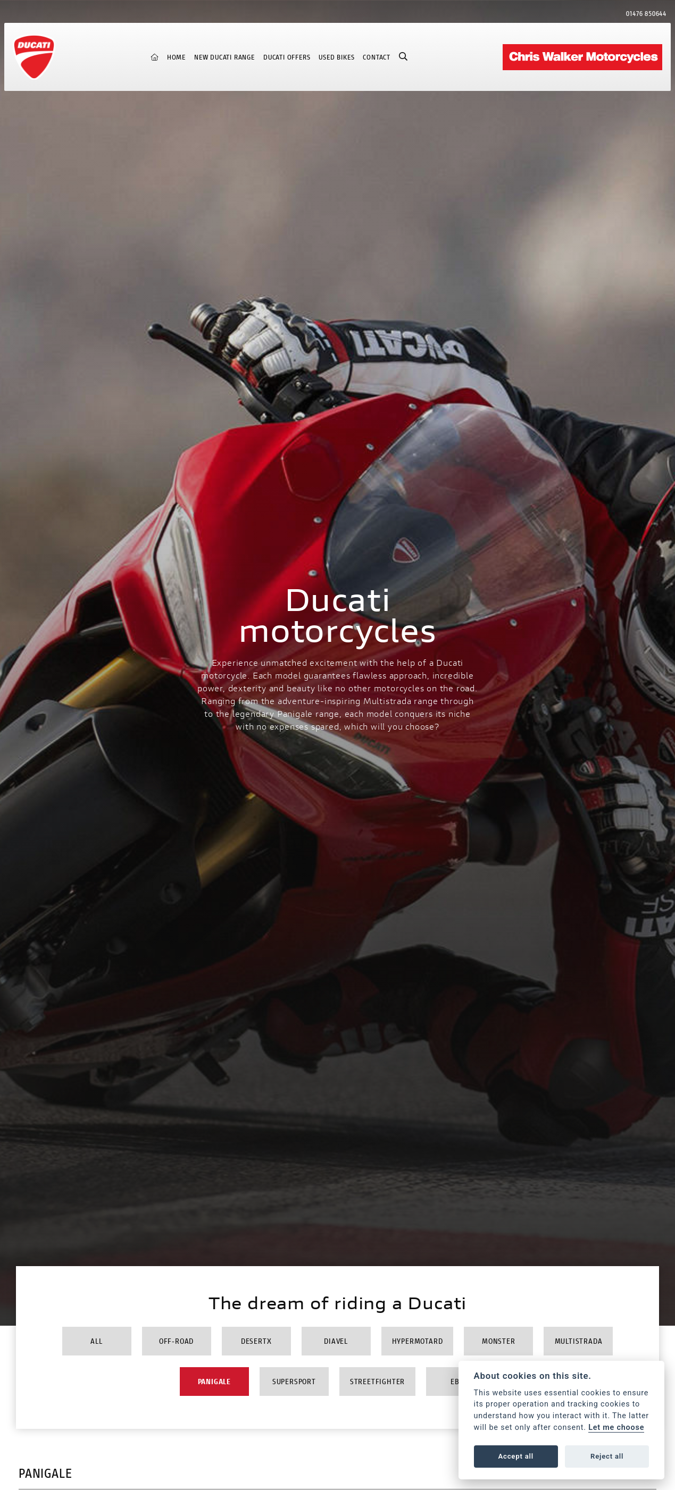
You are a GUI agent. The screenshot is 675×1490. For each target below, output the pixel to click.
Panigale (214, 1381)
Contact (376, 57)
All (96, 1341)
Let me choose (616, 1427)
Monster (498, 1341)
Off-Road (176, 1341)
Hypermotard (417, 1341)
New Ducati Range (224, 57)
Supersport (294, 1381)
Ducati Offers (286, 57)
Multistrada (579, 1341)
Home (176, 57)
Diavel (336, 1341)
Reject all (606, 1456)
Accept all (516, 1456)
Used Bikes (336, 57)
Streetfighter (377, 1381)
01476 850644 (646, 13)
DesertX (256, 1341)
